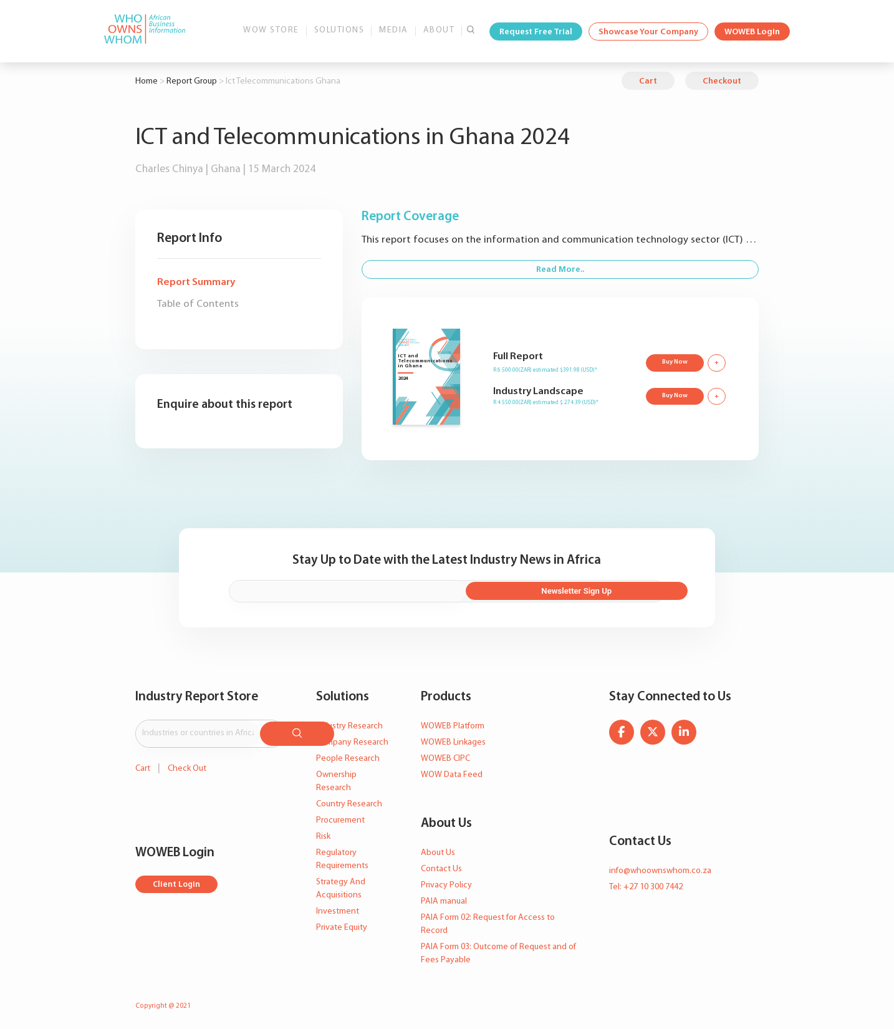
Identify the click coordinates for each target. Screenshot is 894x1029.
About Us (438, 851)
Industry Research (349, 724)
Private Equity (341, 925)
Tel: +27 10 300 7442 (646, 885)
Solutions (339, 30)
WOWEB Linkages (453, 740)
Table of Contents (198, 304)
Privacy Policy (446, 883)
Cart (648, 81)
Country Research (349, 802)
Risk (323, 834)
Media (393, 30)
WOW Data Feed (452, 773)
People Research (348, 756)
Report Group (191, 81)
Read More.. (560, 269)
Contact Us (441, 867)
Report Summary (196, 282)
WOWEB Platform (452, 724)
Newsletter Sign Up (597, 590)
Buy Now (674, 361)
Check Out (187, 763)
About (439, 30)
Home (146, 81)
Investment (337, 909)
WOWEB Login (752, 32)
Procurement (340, 818)
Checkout (722, 81)
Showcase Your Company (648, 32)
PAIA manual (444, 899)
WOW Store (271, 30)
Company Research (352, 740)
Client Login (177, 880)
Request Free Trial (535, 32)
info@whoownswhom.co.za (660, 869)
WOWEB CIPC (445, 756)
